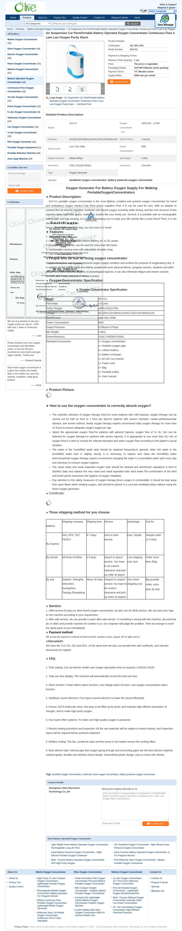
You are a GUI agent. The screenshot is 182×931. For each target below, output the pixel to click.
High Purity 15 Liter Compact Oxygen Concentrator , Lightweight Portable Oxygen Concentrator (51, 882)
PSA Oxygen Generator (19, 142)
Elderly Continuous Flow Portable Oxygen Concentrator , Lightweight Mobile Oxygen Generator (52, 904)
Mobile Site (157, 891)
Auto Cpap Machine (17, 159)
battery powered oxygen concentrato (137, 774)
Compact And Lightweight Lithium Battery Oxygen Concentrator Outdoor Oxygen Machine (89, 901)
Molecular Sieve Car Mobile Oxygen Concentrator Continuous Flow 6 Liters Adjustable (50, 916)
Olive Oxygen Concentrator (21, 48)
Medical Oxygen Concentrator (22, 69)
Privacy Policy (21, 927)
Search (134, 23)
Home (13, 17)
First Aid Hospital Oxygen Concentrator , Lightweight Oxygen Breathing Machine (126, 891)
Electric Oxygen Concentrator (22, 54)
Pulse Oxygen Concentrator (21, 106)
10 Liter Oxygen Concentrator (22, 97)
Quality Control (80, 17)
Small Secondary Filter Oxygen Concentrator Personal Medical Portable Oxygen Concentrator (90, 881)
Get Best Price (84, 104)
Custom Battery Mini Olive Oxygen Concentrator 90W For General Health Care (90, 913)
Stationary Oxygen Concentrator (24, 117)
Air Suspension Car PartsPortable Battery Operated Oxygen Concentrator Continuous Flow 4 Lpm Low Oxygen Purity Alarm (77, 100)
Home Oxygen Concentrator (21, 63)
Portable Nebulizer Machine (21, 153)
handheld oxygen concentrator (66, 774)
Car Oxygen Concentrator (20, 127)
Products (27, 17)
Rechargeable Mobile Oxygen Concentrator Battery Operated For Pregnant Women (52, 893)
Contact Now (24, 191)
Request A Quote (166, 7)
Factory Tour (60, 17)
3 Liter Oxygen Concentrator (22, 132)
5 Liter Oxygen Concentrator (22, 112)
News (137, 17)
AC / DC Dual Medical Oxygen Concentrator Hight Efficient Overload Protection (127, 910)
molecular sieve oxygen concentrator (100, 774)
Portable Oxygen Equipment (22, 147)
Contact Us (99, 17)
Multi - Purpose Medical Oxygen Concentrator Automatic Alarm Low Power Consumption (128, 900)
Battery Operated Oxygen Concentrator (46, 29)
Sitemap (155, 886)
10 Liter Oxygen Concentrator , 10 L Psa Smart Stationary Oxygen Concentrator (128, 881)
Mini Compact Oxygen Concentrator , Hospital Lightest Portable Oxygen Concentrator (90, 891)
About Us (42, 17)
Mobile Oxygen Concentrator (22, 39)
